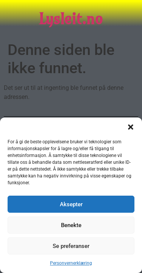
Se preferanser (71, 246)
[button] (130, 127)
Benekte (71, 225)
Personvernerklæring (71, 263)
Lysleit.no (71, 18)
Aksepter (71, 204)
